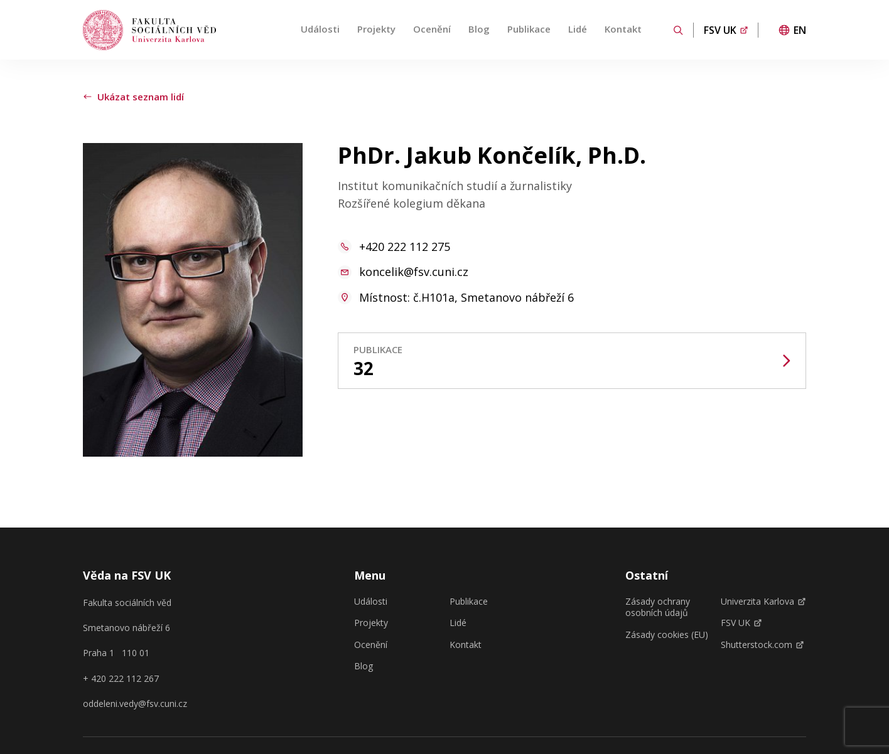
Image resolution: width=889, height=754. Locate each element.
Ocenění (432, 29)
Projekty (376, 29)
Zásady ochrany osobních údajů (657, 607)
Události (320, 29)
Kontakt (623, 29)
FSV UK (741, 623)
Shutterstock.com (762, 644)
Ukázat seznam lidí (133, 96)
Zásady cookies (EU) (666, 634)
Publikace (529, 29)
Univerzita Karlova (763, 601)
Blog (479, 29)
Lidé (577, 29)
